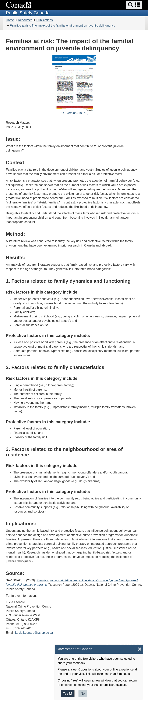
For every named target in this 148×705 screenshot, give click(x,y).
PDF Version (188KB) (74, 85)
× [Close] (139, 649)
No (83, 693)
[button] (134, 5)
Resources (25, 20)
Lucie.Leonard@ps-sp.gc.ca (34, 632)
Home (10, 20)
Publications (44, 20)
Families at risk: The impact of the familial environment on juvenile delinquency (62, 25)
